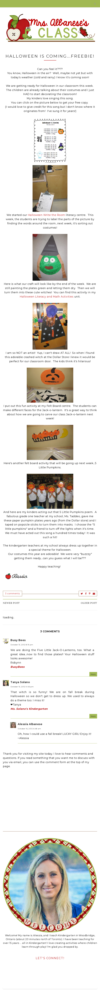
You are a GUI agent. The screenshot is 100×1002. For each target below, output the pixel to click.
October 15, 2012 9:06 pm (22, 687)
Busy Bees (18, 640)
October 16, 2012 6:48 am (29, 729)
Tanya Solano (20, 682)
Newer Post (11, 602)
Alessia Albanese (30, 724)
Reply (93, 674)
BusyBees (17, 666)
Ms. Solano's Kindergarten (29, 708)
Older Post (89, 602)
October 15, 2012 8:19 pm (21, 645)
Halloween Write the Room (46, 215)
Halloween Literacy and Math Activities (46, 296)
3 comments (12, 593)
